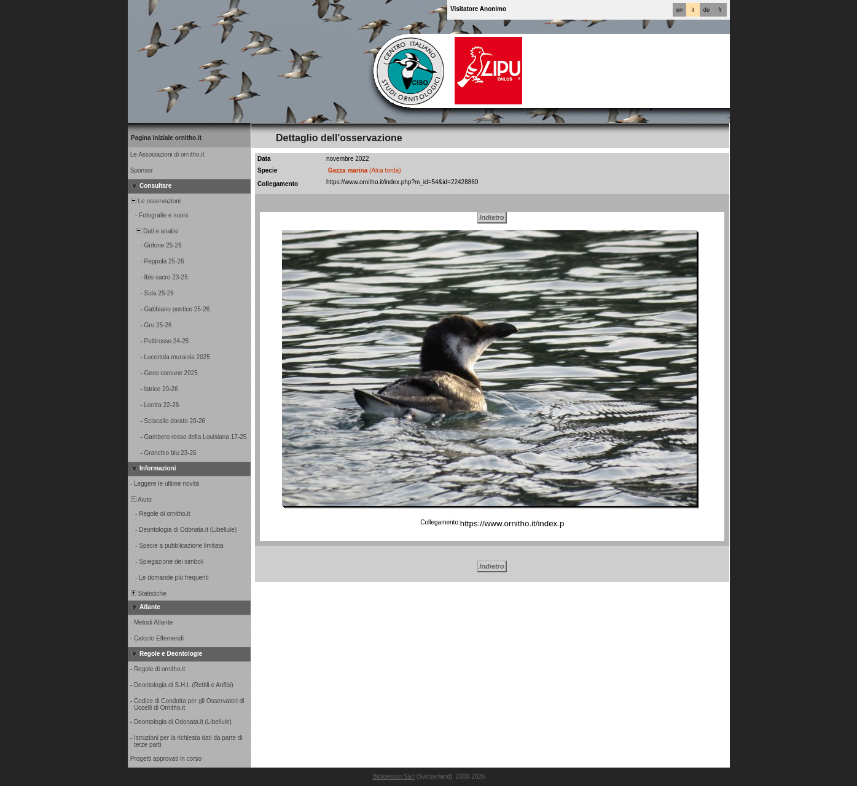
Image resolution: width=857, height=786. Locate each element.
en (679, 10)
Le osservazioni (155, 201)
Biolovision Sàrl (394, 776)
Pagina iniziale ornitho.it (166, 137)
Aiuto (140, 499)
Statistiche (147, 593)
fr (720, 10)
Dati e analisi (153, 231)
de (706, 10)
